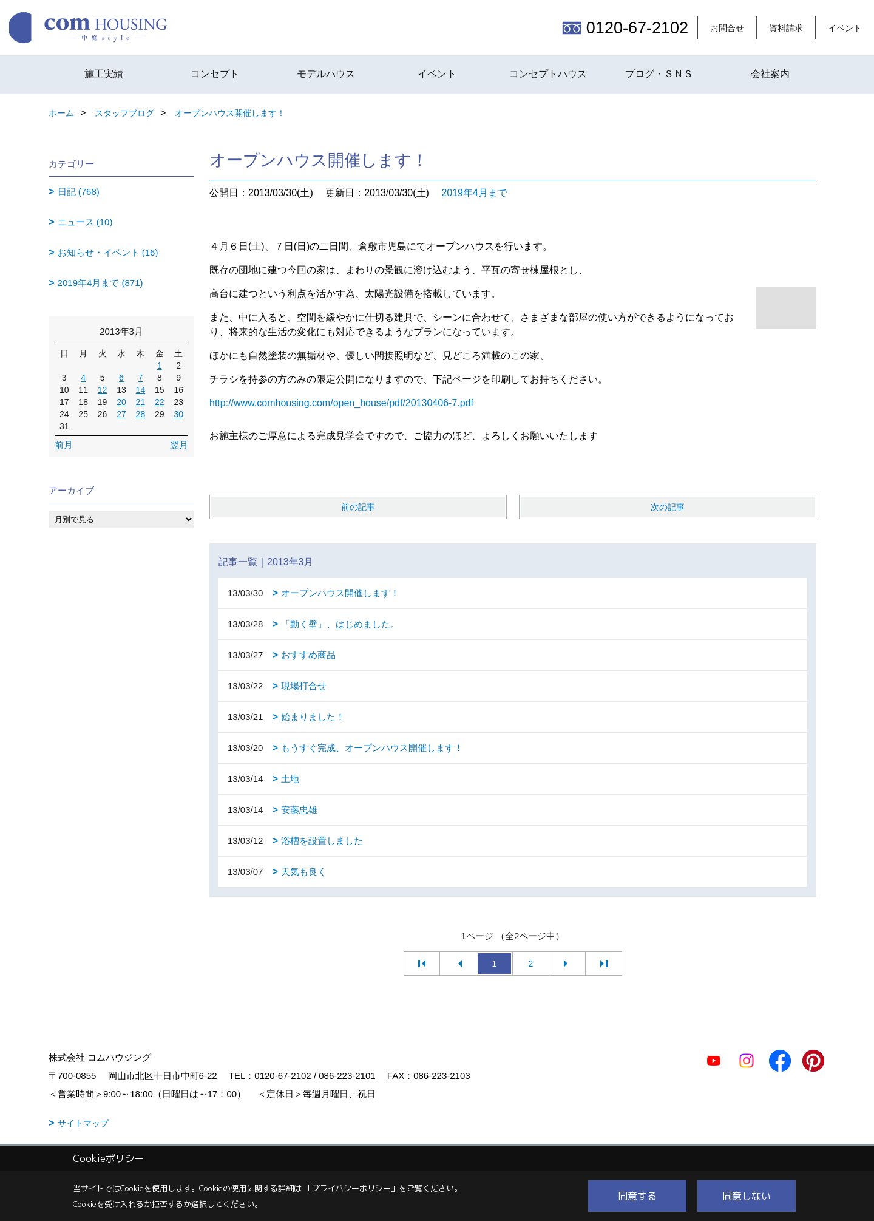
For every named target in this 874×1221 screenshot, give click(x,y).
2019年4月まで (474, 193)
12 (102, 390)
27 (121, 414)
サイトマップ (83, 1123)
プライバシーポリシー (351, 1188)
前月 (64, 445)
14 (141, 390)
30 (178, 414)
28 (141, 414)
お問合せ (727, 28)
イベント (845, 28)
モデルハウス (326, 74)
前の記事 (358, 507)
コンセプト (215, 74)
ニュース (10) (85, 222)
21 (141, 402)
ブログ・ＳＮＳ (659, 74)
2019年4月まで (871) (100, 282)
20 (121, 402)
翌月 (179, 445)
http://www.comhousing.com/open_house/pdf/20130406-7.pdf (341, 403)
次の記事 (668, 507)
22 (159, 402)
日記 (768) (79, 191)
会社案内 (770, 74)
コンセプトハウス (548, 74)
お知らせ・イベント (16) (108, 252)
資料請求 (786, 28)
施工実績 (103, 74)
